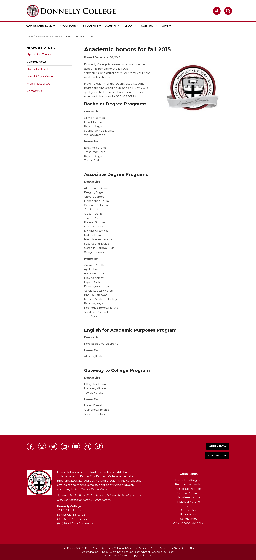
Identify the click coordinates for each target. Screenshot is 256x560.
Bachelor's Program (188, 480)
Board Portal (92, 548)
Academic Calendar (113, 548)
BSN (189, 505)
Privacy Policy (108, 551)
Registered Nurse (189, 497)
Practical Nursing (188, 501)
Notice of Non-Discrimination (134, 551)
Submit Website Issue (117, 555)
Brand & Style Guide (40, 76)
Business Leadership (188, 484)
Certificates (188, 510)
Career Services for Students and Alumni (174, 548)
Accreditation (90, 551)
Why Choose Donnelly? (188, 523)
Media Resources (38, 83)
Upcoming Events (39, 54)
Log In (62, 548)
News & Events (43, 36)
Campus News (36, 61)
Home (30, 36)
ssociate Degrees (189, 488)
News (57, 36)
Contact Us (34, 91)
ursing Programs (190, 493)
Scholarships (188, 518)
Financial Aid (188, 514)
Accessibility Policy (163, 551)
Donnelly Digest (43, 70)
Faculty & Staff (75, 548)
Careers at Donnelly (137, 548)
